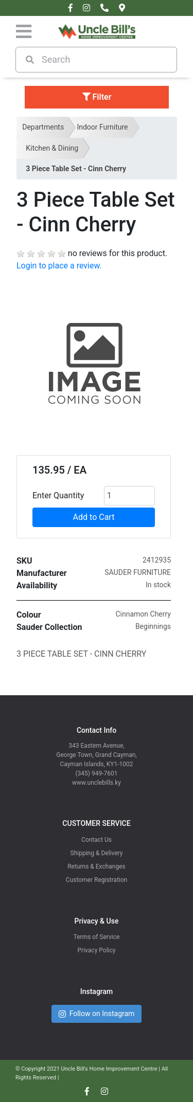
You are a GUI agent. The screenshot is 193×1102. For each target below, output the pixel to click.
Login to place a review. (59, 265)
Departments (43, 127)
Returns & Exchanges (96, 866)
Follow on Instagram (97, 1013)
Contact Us (96, 839)
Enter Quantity (58, 495)
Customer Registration (96, 879)
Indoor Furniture (102, 127)
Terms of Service (97, 937)
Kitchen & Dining (52, 148)
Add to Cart (94, 517)
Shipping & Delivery (97, 853)
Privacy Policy (97, 950)
